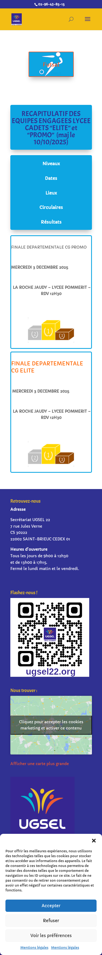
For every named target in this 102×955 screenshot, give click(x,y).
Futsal (51, 65)
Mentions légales (34, 947)
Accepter (51, 905)
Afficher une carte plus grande (39, 763)
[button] (94, 840)
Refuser (51, 920)
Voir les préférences (51, 935)
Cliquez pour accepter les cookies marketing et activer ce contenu (51, 725)
